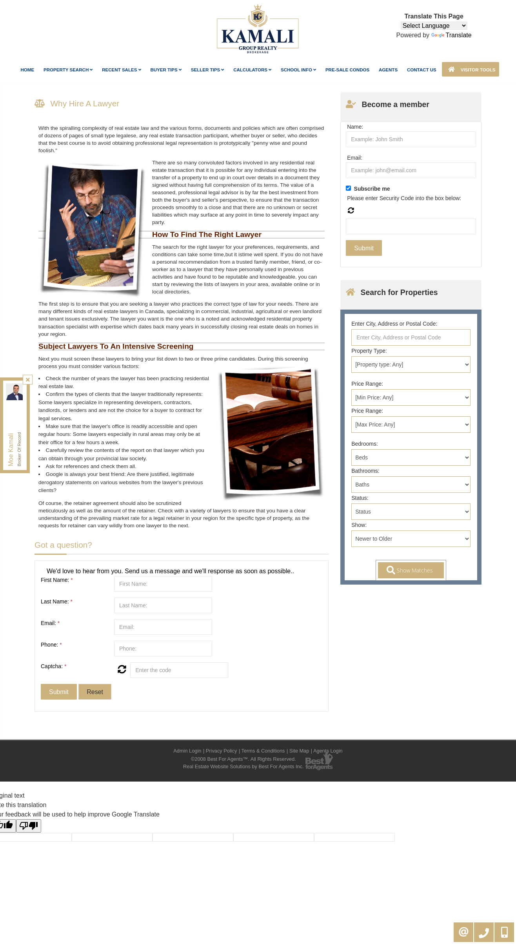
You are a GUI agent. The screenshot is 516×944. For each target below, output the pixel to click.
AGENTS (388, 69)
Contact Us (421, 69)
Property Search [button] (68, 69)
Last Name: (57, 601)
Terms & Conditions (263, 751)
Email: (50, 623)
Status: (360, 498)
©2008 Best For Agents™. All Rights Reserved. (243, 759)
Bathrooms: (365, 471)
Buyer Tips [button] (166, 69)
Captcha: (53, 666)
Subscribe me (372, 189)
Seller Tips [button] (207, 69)
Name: (355, 127)
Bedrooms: (364, 444)
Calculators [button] (252, 69)
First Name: (57, 580)
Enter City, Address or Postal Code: (394, 324)
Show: (359, 525)
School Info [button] (298, 69)
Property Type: (369, 351)
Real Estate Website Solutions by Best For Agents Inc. (243, 766)
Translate (451, 35)
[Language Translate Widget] (434, 26)
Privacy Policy (221, 751)
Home (28, 69)
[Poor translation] (28, 826)
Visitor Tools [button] (471, 69)
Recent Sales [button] (121, 69)
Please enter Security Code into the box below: (404, 198)
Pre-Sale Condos (347, 69)
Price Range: (367, 384)
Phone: (51, 644)
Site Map (299, 751)
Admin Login (187, 751)
